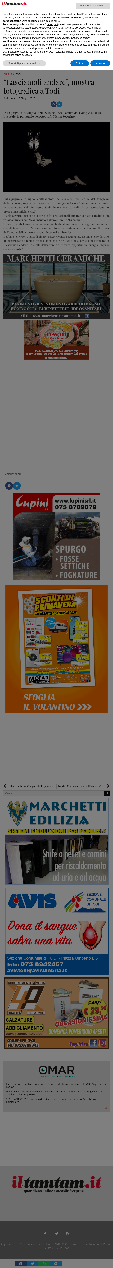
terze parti (52, 24)
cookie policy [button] (53, 20)
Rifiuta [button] (80, 63)
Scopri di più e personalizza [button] (24, 63)
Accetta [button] (100, 63)
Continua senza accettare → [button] (93, 5)
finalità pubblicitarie (38, 34)
